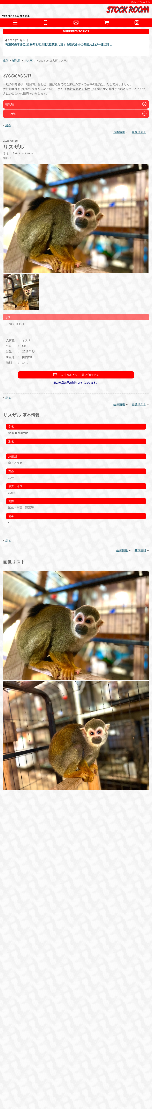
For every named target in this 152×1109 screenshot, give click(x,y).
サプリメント (61, 994)
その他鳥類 (69, 955)
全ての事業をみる (25, 1032)
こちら (27, 917)
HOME (17, 935)
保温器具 (42, 978)
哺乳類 (16, 60)
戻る (8, 125)
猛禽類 (53, 955)
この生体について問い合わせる (76, 375)
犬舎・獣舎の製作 (25, 1010)
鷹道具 (89, 978)
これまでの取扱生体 (26, 965)
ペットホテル (22, 1017)
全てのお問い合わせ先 (28, 1039)
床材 (56, 978)
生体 (5, 60)
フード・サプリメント (28, 987)
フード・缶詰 (23, 994)
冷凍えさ (42, 994)
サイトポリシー (22, 1092)
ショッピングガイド (26, 1003)
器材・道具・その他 (26, 972)
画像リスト (139, 132)
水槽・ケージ (71, 978)
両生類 (32, 955)
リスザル (29, 60)
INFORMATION (24, 942)
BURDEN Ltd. (21, 1071)
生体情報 (119, 404)
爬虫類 (19, 955)
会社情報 (18, 1076)
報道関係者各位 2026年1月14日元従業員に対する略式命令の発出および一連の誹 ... (59, 44)
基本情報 (119, 132)
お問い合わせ (22, 1024)
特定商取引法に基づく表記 (29, 1082)
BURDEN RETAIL (141, 2)
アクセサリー (23, 978)
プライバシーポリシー (26, 1087)
